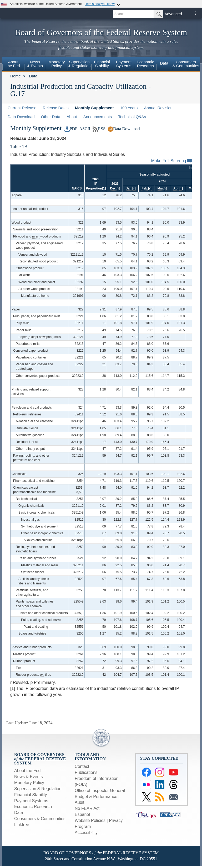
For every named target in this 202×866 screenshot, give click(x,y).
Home (15, 76)
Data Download (21, 116)
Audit (79, 802)
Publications (86, 772)
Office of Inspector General (100, 790)
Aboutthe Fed (13, 64)
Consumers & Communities (186, 64)
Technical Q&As (132, 116)
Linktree (21, 824)
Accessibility (86, 832)
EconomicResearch (145, 64)
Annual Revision (158, 107)
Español (82, 814)
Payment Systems (31, 801)
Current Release (22, 107)
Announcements (97, 116)
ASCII (84, 128)
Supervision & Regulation (38, 788)
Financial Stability (30, 795)
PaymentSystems (124, 64)
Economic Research (33, 806)
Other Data (50, 116)
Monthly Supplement (94, 107)
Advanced (173, 14)
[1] (104, 188)
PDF (71, 128)
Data (164, 63)
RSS (99, 128)
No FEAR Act (87, 808)
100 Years (129, 107)
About (72, 116)
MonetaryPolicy (56, 64)
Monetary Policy (29, 782)
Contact (82, 766)
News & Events (28, 776)
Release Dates (55, 107)
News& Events (35, 64)
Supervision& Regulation (79, 64)
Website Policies (90, 820)
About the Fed (27, 770)
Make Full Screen (171, 161)
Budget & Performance (96, 796)
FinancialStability (102, 64)
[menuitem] (13, 64)
